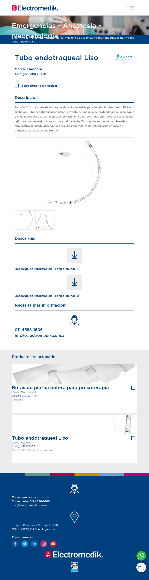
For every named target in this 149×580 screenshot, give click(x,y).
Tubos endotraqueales (110, 37)
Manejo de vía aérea (80, 37)
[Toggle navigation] (131, 7)
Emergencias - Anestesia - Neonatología (38, 37)
